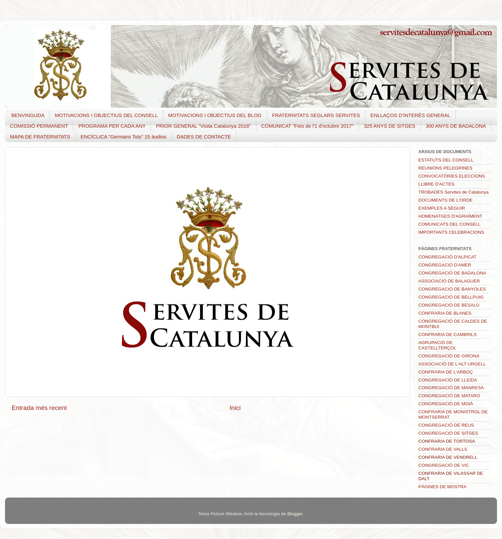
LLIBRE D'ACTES (436, 184)
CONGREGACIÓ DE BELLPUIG (451, 297)
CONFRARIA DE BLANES (444, 313)
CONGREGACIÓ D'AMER (444, 264)
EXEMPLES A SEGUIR (441, 208)
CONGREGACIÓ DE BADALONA (452, 273)
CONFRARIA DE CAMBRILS (447, 334)
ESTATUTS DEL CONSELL (446, 160)
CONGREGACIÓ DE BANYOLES (452, 289)
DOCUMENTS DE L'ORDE (445, 200)
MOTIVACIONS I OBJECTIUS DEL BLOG (215, 115)
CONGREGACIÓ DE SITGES (448, 433)
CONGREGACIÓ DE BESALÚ (448, 305)
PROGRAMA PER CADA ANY (112, 126)
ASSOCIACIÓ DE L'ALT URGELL (452, 363)
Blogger (295, 513)
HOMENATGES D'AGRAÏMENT (450, 216)
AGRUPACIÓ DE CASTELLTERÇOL (437, 345)
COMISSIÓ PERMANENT (39, 126)
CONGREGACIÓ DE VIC (443, 465)
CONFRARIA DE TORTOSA (446, 441)
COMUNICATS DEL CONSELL (449, 224)
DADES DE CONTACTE (204, 136)
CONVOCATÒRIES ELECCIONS (451, 176)
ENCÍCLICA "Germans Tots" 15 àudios (123, 136)
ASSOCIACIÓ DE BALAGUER (449, 281)
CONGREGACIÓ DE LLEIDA (447, 380)
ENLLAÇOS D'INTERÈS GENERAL (410, 115)
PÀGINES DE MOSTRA (442, 486)
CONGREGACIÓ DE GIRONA (448, 355)
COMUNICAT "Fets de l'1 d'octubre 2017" (307, 126)
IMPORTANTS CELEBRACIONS (451, 232)
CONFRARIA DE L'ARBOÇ (445, 371)
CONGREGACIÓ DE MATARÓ (449, 395)
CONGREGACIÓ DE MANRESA (451, 387)
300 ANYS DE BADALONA (456, 126)
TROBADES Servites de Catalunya (453, 192)
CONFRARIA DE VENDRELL (447, 457)
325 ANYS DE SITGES (389, 126)
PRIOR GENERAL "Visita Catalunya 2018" (203, 126)
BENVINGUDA (28, 115)
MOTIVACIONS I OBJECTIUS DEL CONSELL (106, 115)
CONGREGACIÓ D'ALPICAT (447, 256)
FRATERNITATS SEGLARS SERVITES (316, 115)
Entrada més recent (39, 407)
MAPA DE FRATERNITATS (40, 136)
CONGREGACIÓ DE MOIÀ (445, 403)
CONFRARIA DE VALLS (442, 449)
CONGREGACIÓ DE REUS (446, 425)
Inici (235, 407)
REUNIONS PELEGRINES (445, 168)
